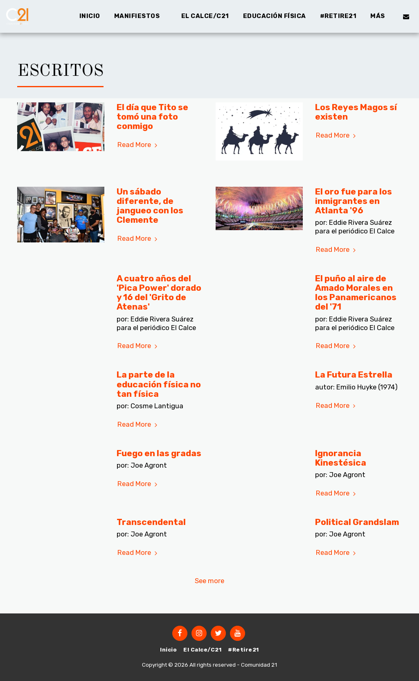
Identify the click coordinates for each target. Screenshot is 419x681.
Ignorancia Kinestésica (340, 458)
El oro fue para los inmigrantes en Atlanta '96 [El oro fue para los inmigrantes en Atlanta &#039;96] (353, 200)
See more (209, 581)
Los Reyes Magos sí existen (356, 112)
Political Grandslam (357, 522)
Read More (138, 144)
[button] (141, 16)
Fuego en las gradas (159, 453)
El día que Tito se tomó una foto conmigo (152, 116)
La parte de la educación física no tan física (159, 383)
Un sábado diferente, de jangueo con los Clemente (150, 205)
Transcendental (151, 522)
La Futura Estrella (353, 374)
